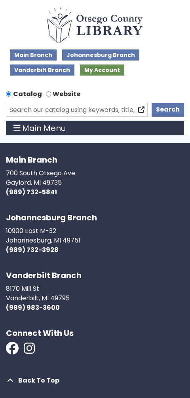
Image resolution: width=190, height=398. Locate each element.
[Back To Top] (95, 380)
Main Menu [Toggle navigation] (39, 128)
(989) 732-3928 (32, 249)
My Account (102, 70)
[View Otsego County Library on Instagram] (29, 350)
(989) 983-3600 (33, 307)
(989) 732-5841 (31, 192)
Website (66, 94)
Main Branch (33, 55)
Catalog (27, 94)
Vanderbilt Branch (42, 70)
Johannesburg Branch (100, 55)
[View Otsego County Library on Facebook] (13, 350)
